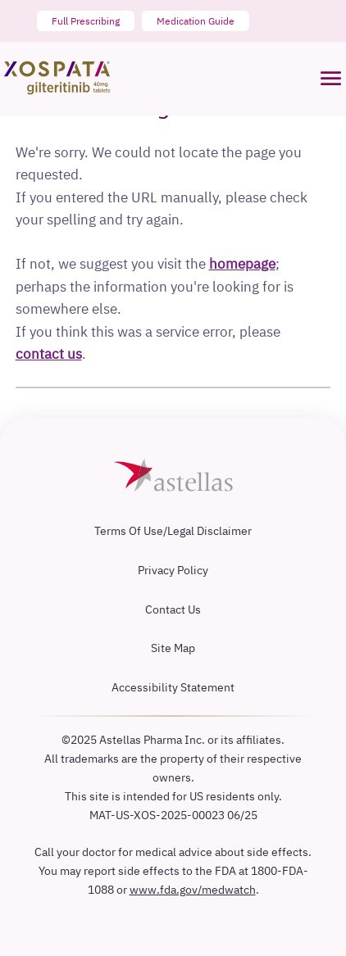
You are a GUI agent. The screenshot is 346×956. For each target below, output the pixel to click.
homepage (242, 263)
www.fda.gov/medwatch (193, 889)
